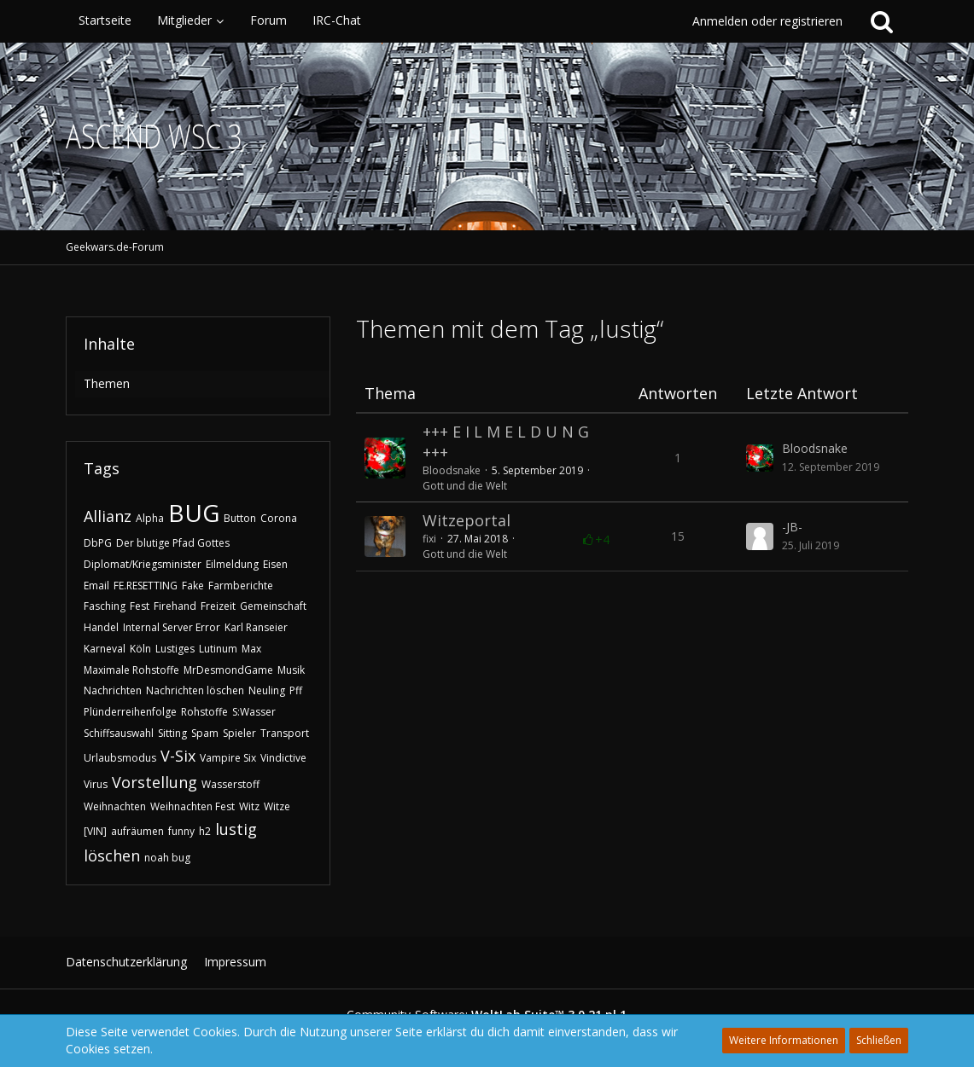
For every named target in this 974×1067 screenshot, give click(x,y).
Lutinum (218, 648)
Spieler (239, 733)
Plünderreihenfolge (130, 712)
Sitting (172, 733)
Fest (139, 606)
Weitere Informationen (783, 1040)
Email (96, 585)
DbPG (98, 543)
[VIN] (95, 831)
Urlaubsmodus (120, 758)
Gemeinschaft (273, 606)
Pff (295, 690)
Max (251, 648)
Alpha (150, 518)
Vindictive (283, 758)
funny (181, 831)
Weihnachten (115, 806)
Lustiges (175, 648)
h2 (205, 831)
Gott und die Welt (465, 485)
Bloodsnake (452, 470)
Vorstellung (154, 782)
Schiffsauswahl (119, 733)
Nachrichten (113, 690)
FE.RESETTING (146, 585)
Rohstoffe (204, 712)
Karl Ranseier (256, 627)
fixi (429, 538)
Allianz (107, 516)
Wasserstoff (230, 784)
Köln (140, 648)
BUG (193, 512)
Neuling (266, 690)
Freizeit (218, 606)
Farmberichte (240, 585)
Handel (101, 627)
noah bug (167, 857)
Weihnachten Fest (192, 806)
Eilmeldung (232, 564)
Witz (249, 806)
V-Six (177, 755)
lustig (236, 829)
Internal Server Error (171, 627)
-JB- (792, 527)
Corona (278, 518)
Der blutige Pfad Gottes (173, 543)
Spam (205, 733)
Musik (291, 670)
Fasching (104, 606)
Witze (277, 806)
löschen (112, 855)
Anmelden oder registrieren (767, 21)
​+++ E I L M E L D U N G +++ (506, 441)
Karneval (104, 648)
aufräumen (137, 831)
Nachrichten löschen (195, 690)
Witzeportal (466, 520)
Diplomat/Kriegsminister (142, 564)
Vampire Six (228, 758)
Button (240, 518)
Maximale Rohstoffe (131, 670)
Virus (96, 784)
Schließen (878, 1040)
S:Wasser (254, 712)
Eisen (275, 564)
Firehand (175, 606)
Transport (284, 733)
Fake (193, 585)
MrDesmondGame (228, 670)
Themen (107, 383)
